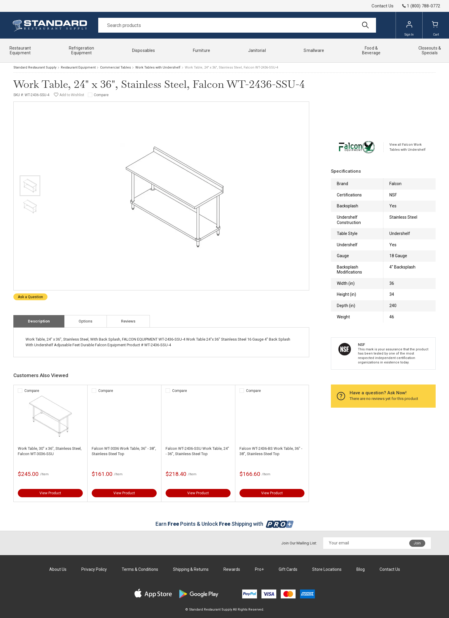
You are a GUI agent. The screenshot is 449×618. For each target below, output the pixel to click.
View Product (50, 493)
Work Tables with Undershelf (157, 67)
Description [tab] (39, 321)
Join (417, 543)
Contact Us (383, 6)
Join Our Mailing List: (299, 543)
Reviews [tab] (128, 321)
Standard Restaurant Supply (34, 67)
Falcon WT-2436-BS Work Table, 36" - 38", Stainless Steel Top (270, 451)
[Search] (237, 25)
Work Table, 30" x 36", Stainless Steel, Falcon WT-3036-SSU (50, 451)
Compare (101, 95)
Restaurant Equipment (78, 67)
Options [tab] (85, 321)
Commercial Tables (115, 67)
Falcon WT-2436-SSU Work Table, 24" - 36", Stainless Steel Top (197, 451)
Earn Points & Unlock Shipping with (224, 524)
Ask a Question (30, 297)
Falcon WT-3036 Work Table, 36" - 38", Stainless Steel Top (124, 451)
